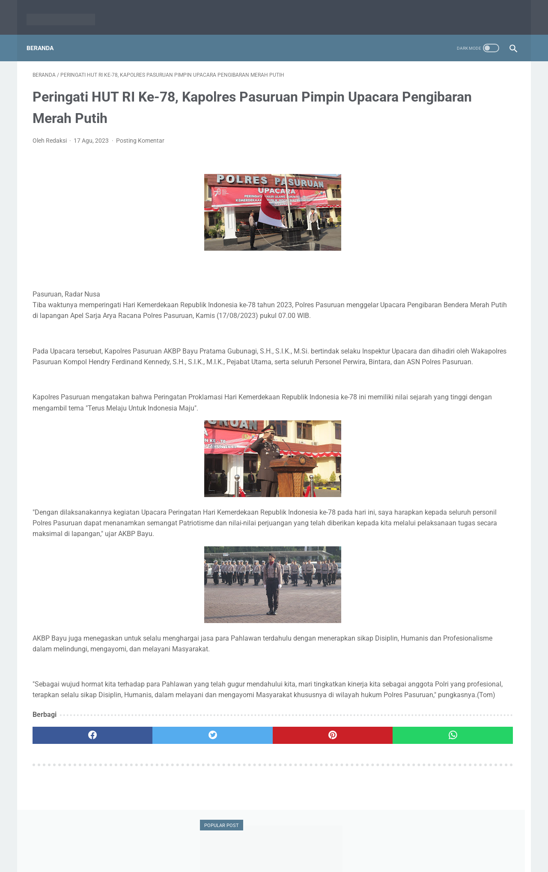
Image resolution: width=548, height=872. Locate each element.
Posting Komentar (140, 132)
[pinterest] (234, 770)
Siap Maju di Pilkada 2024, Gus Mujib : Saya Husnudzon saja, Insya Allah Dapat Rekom (450, 214)
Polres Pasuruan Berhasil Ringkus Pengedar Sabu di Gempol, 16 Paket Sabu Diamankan (449, 385)
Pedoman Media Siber (289, 845)
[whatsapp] (315, 770)
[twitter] (153, 770)
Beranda (46, 33)
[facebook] (73, 770)
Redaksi (240, 845)
